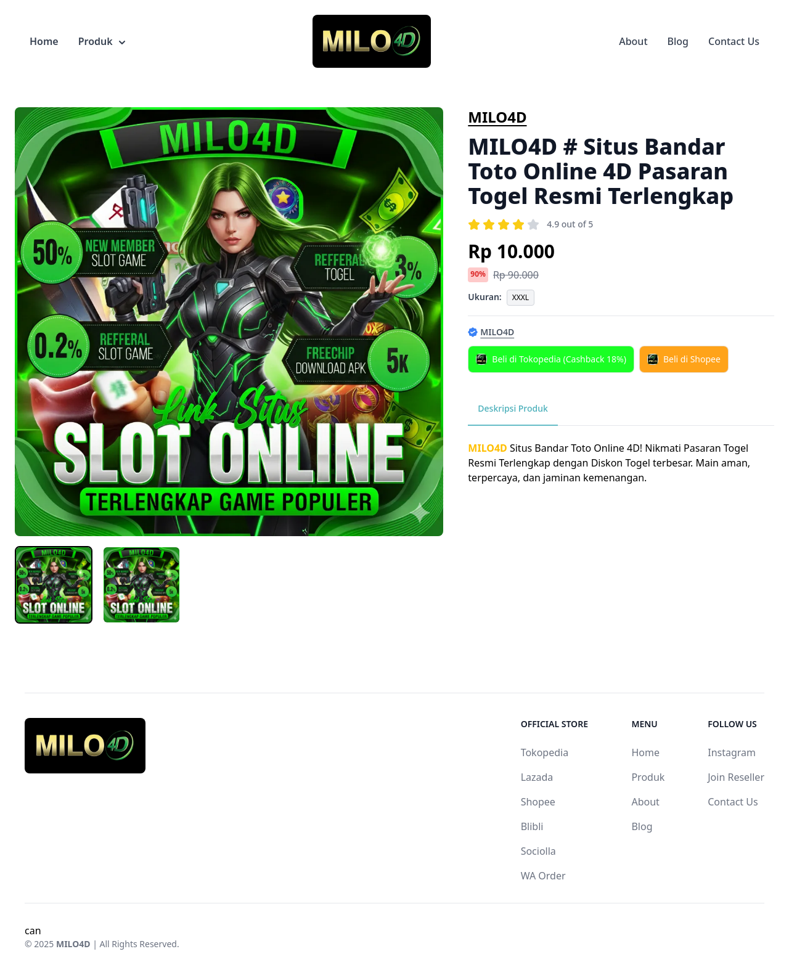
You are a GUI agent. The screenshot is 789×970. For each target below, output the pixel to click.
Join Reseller (736, 777)
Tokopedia (545, 752)
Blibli (532, 826)
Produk (101, 41)
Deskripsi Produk (513, 408)
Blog (678, 41)
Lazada (537, 777)
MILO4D (497, 117)
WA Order (543, 875)
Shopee (538, 802)
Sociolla (538, 851)
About (633, 41)
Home (44, 41)
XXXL (520, 297)
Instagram (732, 752)
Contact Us (733, 41)
